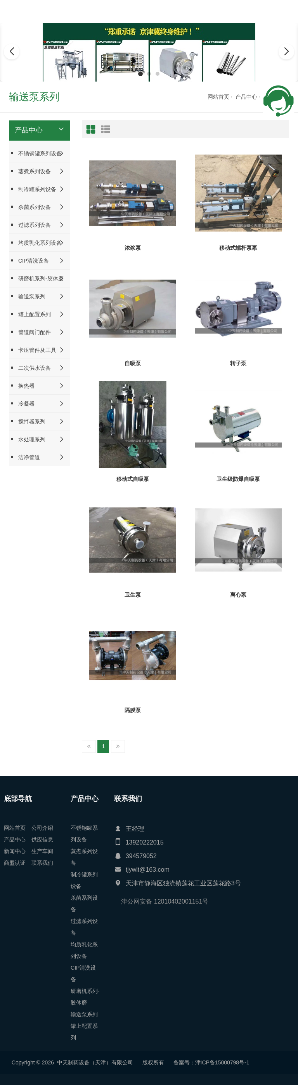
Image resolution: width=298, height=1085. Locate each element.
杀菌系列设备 (30, 207)
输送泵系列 (27, 296)
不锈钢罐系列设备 (35, 153)
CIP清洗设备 (29, 260)
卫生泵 (133, 595)
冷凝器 (22, 403)
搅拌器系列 (27, 421)
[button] (140, 73)
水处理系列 (27, 439)
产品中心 (246, 97)
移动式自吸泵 (132, 479)
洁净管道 (24, 457)
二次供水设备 (30, 367)
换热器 (22, 385)
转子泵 (238, 363)
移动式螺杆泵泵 (238, 248)
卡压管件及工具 (32, 350)
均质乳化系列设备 (35, 242)
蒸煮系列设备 (30, 171)
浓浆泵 (133, 248)
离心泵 (238, 595)
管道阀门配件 (30, 332)
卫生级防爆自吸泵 (238, 479)
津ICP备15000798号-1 (56, 1062)
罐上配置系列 (30, 314)
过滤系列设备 (30, 224)
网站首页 (218, 97)
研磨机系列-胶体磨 (36, 278)
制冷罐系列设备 (32, 189)
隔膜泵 (133, 710)
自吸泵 (133, 363)
